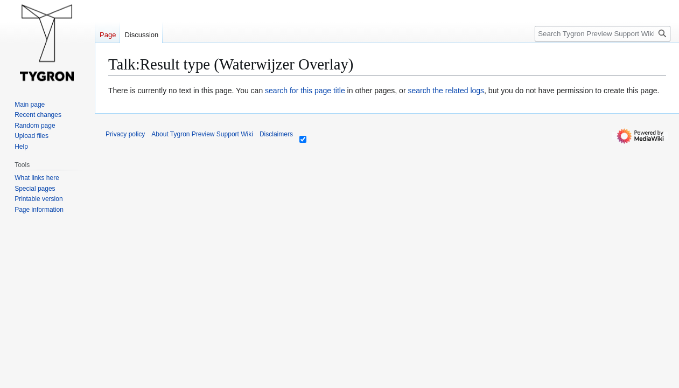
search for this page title (305, 90)
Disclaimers (276, 134)
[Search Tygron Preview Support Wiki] (602, 33)
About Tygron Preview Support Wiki (202, 134)
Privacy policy (125, 134)
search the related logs (446, 90)
